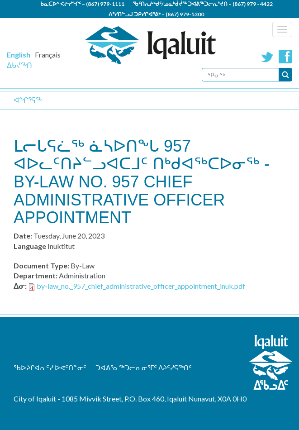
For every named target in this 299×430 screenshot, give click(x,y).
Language (30, 246)
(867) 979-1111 (105, 3)
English (18, 54)
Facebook (285, 56)
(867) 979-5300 (185, 14)
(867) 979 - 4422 (253, 3)
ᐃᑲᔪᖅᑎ (19, 65)
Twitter (267, 56)
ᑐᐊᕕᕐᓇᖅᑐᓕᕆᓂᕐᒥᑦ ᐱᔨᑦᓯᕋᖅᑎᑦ (143, 367)
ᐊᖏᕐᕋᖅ (28, 100)
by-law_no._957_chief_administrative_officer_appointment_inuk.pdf (141, 286)
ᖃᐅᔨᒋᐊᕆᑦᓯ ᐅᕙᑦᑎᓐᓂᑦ (50, 367)
